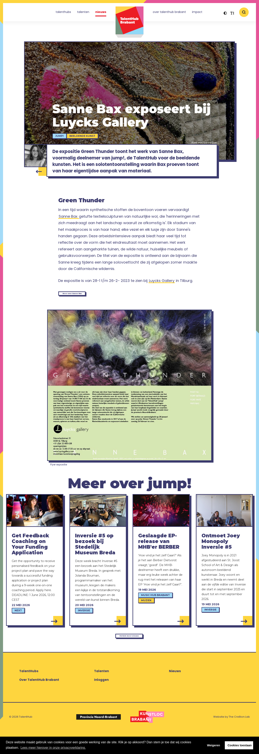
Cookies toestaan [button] (240, 745)
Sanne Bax (69, 232)
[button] (225, 13)
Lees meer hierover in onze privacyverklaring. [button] (53, 747)
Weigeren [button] (213, 745)
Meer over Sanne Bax (87, 310)
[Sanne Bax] (35, 157)
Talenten (83, 13)
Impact (197, 13)
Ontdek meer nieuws (128, 656)
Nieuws (100, 13)
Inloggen (101, 703)
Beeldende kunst (89, 138)
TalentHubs (63, 13)
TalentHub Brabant (129, 22)
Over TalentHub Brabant (169, 13)
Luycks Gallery (161, 296)
